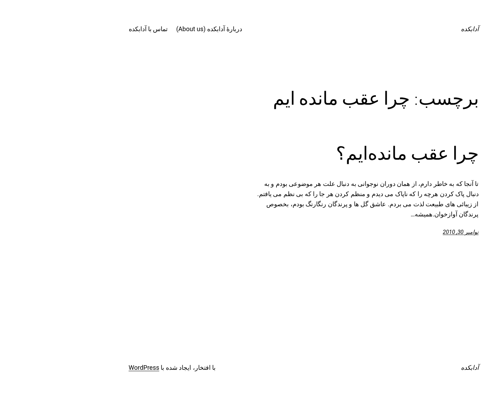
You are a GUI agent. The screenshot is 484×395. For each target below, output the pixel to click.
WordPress (82, 367)
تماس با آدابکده (86, 29)
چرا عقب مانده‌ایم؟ (345, 153)
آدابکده (408, 29)
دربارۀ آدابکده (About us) (147, 29)
